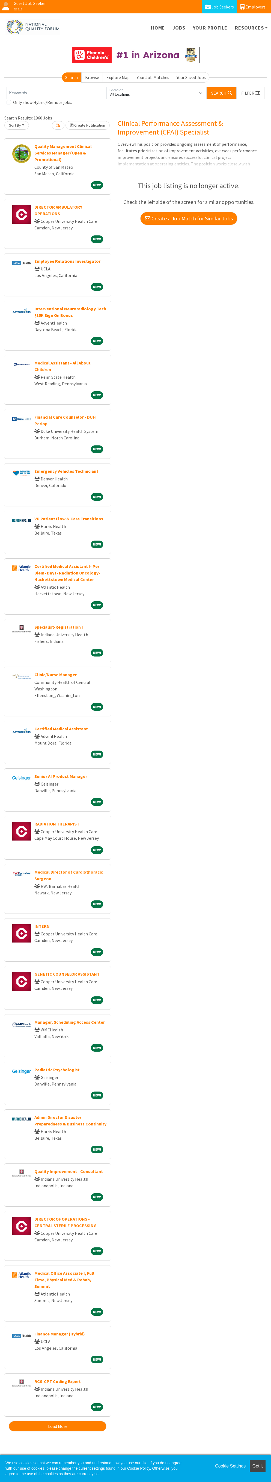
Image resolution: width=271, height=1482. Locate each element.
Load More (57, 1426)
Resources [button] (249, 28)
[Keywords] (57, 93)
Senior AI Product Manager (60, 776)
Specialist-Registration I (58, 627)
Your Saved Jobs (191, 77)
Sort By (15, 125)
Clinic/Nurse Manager (55, 674)
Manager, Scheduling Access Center (69, 1022)
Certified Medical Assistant (61, 728)
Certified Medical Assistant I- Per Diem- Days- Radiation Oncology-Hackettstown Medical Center (67, 573)
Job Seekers (219, 6)
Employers (253, 6)
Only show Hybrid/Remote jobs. (42, 102)
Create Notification (87, 125)
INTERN (42, 926)
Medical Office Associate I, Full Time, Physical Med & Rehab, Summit (64, 1279)
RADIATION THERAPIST (56, 824)
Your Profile (210, 28)
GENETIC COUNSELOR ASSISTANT (67, 974)
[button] (250, 93)
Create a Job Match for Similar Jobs (189, 218)
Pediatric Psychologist (57, 1069)
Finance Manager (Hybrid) (59, 1334)
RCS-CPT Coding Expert (57, 1381)
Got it (257, 1466)
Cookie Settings (230, 1466)
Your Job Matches (153, 77)
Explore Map (118, 77)
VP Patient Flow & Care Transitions (68, 518)
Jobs (178, 28)
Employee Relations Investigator (67, 261)
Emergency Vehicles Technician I (66, 471)
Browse (92, 77)
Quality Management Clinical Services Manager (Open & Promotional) (63, 153)
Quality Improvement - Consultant (68, 1171)
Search (71, 77)
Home (158, 28)
